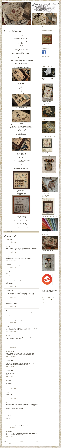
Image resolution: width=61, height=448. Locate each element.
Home (21, 441)
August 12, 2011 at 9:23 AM (11, 275)
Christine (7, 279)
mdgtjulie (8, 431)
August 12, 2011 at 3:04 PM (11, 398)
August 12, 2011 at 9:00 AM (11, 260)
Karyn (7, 380)
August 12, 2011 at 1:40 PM (11, 376)
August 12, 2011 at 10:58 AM (11, 340)
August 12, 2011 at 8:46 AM (11, 242)
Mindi (7, 246)
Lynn (7, 335)
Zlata (7, 326)
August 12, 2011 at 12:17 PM (11, 356)
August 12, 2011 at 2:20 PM (11, 388)
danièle (7, 301)
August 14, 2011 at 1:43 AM (11, 436)
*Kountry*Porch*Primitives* (11, 424)
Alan (7, 271)
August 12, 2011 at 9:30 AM (11, 297)
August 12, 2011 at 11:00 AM (11, 347)
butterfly (7, 319)
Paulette (7, 392)
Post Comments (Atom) (13, 443)
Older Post (36, 441)
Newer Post (6, 441)
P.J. (6, 402)
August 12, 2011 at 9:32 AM (11, 306)
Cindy (7, 264)
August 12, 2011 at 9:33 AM (11, 331)
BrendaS (7, 239)
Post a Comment (8, 438)
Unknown (9, 231)
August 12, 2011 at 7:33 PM (11, 410)
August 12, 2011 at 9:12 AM (11, 267)
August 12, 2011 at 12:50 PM (11, 366)
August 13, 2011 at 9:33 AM (11, 427)
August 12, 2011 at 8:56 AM (11, 252)
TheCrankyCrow (9, 351)
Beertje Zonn (8, 414)
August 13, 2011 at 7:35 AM (11, 420)
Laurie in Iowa (9, 344)
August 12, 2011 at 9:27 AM (11, 286)
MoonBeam (8, 256)
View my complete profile (47, 30)
